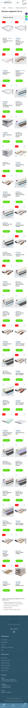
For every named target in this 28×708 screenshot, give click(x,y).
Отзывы (3, 644)
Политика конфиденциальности (14, 698)
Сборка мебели (5, 668)
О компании (4, 639)
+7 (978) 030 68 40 (24, 5)
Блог (2, 650)
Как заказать (4, 657)
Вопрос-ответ (4, 670)
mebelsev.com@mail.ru (6, 692)
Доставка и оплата (5, 660)
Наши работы (4, 642)
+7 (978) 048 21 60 (5, 686)
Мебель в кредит (5, 662)
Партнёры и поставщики (7, 647)
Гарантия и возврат (5, 665)
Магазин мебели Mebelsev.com (13, 701)
